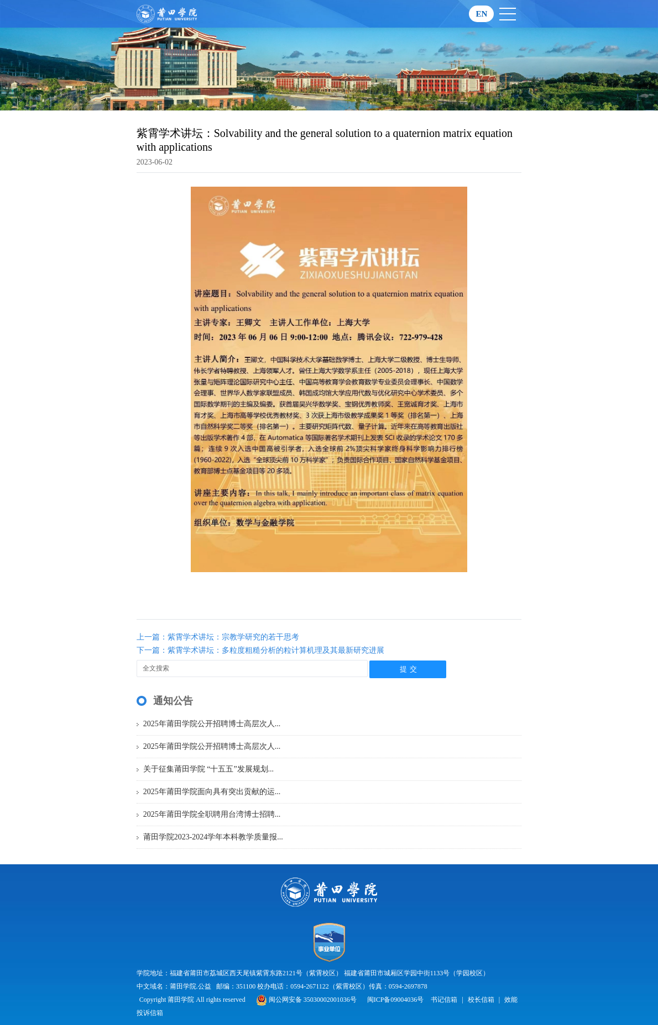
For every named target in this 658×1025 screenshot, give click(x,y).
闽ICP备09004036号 (395, 999)
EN (481, 13)
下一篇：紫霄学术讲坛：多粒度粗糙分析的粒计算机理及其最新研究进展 (260, 650)
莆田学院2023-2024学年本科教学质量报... (213, 837)
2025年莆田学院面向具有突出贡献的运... (212, 792)
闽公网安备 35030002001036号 (306, 999)
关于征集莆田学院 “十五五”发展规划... (208, 769)
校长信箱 (481, 999)
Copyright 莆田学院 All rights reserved (193, 999)
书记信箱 (444, 999)
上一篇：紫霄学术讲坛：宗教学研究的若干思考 (218, 637)
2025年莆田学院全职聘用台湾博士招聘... (212, 814)
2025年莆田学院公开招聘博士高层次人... (212, 724)
